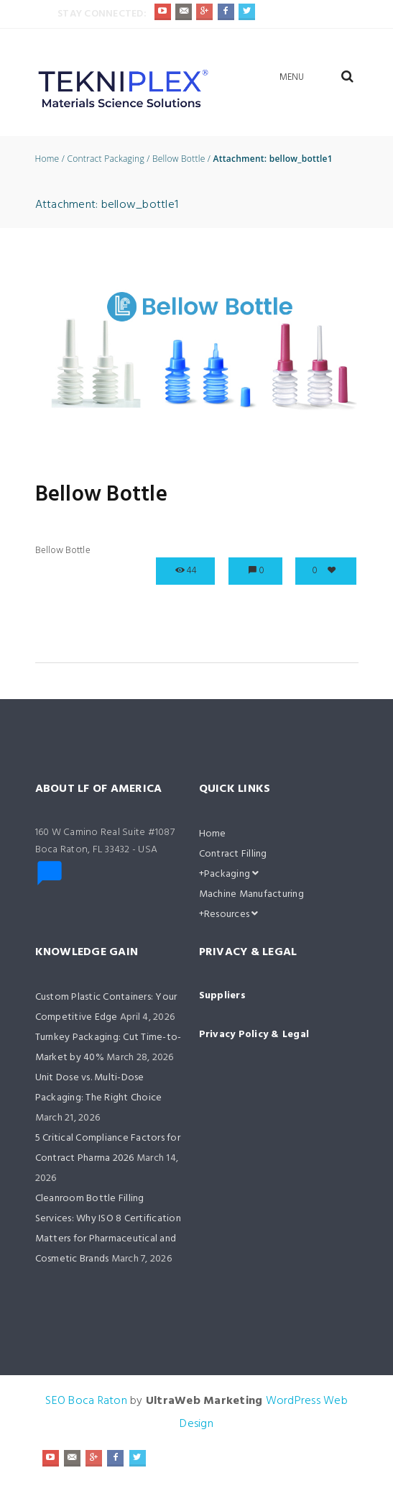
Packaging (231, 874)
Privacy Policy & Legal (254, 1034)
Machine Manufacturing (251, 894)
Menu (292, 77)
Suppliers (222, 996)
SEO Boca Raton (86, 1401)
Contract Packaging (105, 159)
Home (47, 159)
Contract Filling (233, 854)
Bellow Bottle (178, 159)
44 (192, 570)
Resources (231, 914)
